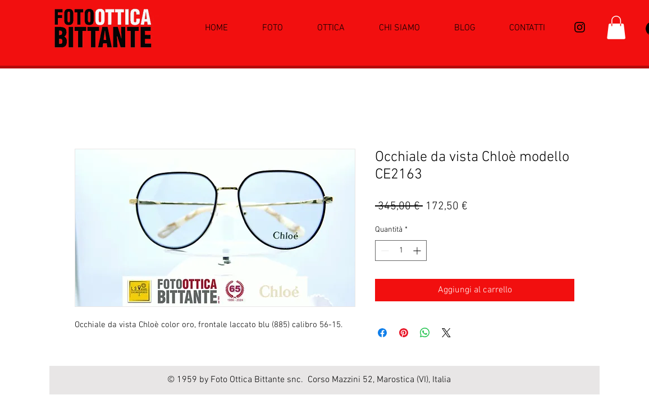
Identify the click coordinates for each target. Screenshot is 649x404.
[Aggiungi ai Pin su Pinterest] (403, 332)
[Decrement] (384, 250)
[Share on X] (446, 332)
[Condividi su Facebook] (382, 332)
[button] (616, 27)
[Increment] (418, 250)
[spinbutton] (401, 250)
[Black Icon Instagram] (580, 27)
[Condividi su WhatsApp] (425, 332)
